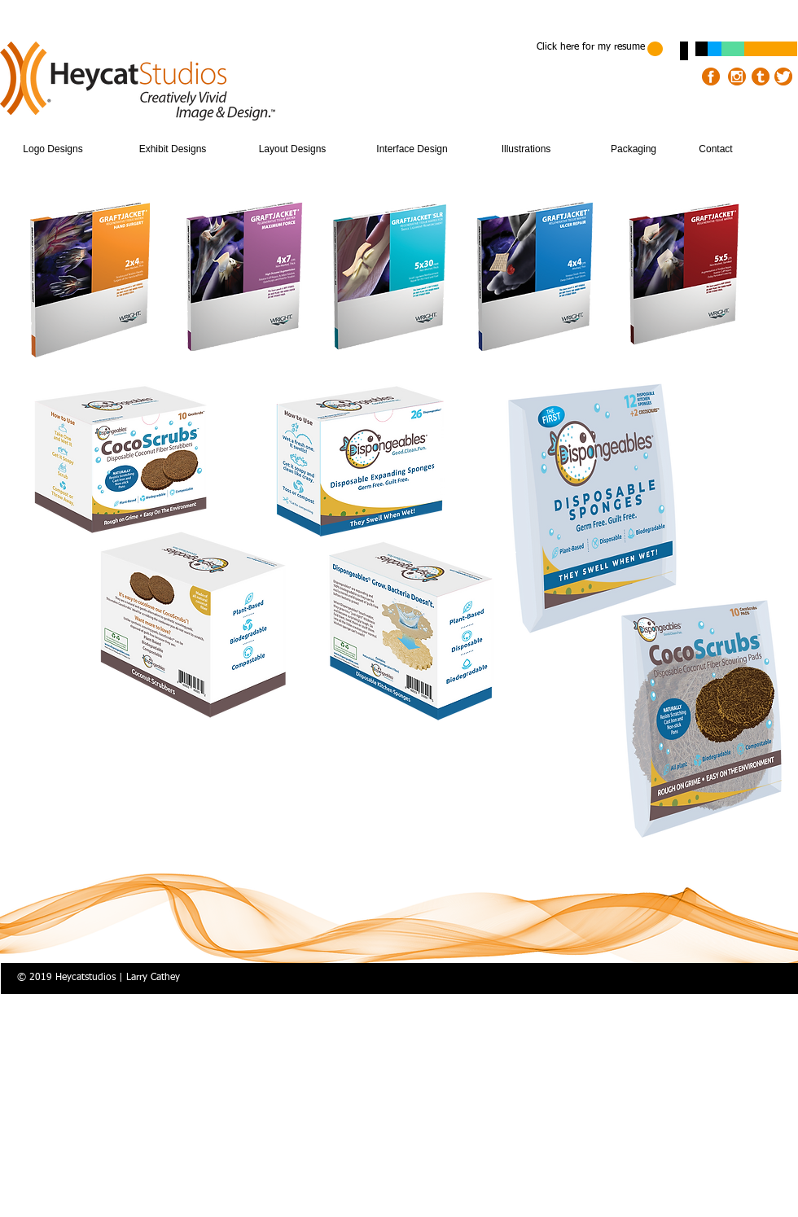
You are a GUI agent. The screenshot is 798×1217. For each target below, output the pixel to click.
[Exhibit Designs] (172, 149)
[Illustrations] (526, 149)
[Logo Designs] (53, 149)
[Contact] (716, 149)
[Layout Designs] (292, 149)
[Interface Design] (412, 149)
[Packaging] (633, 149)
